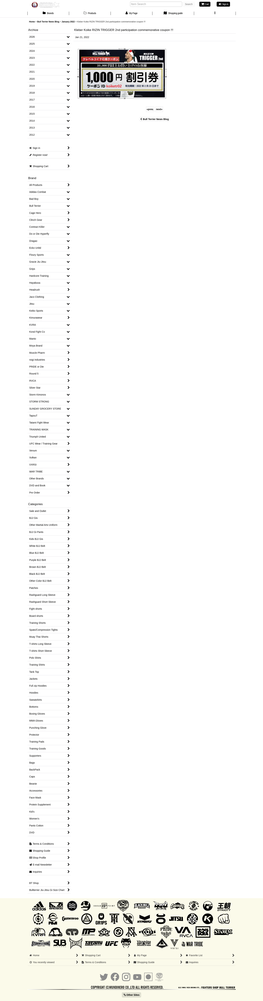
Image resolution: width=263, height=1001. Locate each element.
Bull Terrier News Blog (154, 119)
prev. (150, 109)
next (159, 109)
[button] (215, 13)
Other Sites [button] (132, 995)
